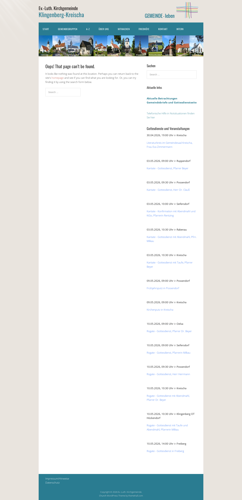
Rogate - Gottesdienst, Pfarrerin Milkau (168, 352)
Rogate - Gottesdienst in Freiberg (165, 451)
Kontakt (163, 29)
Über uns (104, 29)
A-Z (88, 29)
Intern (180, 29)
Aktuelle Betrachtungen (162, 98)
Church (102, 495)
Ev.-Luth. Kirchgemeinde (58, 8)
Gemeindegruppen (67, 29)
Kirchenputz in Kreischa (160, 309)
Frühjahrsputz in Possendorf (163, 288)
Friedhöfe (144, 29)
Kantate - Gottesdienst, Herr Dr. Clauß (168, 189)
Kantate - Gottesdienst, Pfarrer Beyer (167, 168)
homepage (58, 77)
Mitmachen (124, 29)
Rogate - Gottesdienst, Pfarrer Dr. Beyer (169, 331)
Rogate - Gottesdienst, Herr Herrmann (168, 374)
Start (46, 29)
